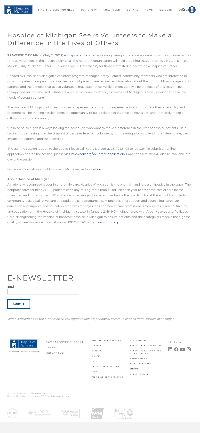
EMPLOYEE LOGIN (139, 374)
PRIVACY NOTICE (138, 358)
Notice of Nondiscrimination (146, 346)
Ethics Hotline (138, 340)
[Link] (18, 9)
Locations (97, 346)
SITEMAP (134, 369)
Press (95, 372)
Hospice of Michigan (81, 55)
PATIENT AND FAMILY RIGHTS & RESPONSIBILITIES (145, 352)
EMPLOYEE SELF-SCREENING (106, 340)
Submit (19, 304)
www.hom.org (97, 169)
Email (11, 286)
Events (96, 361)
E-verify (97, 356)
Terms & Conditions (141, 364)
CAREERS (96, 351)
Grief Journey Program (105, 367)
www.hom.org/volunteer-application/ (98, 154)
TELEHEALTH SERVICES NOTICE (107, 377)
